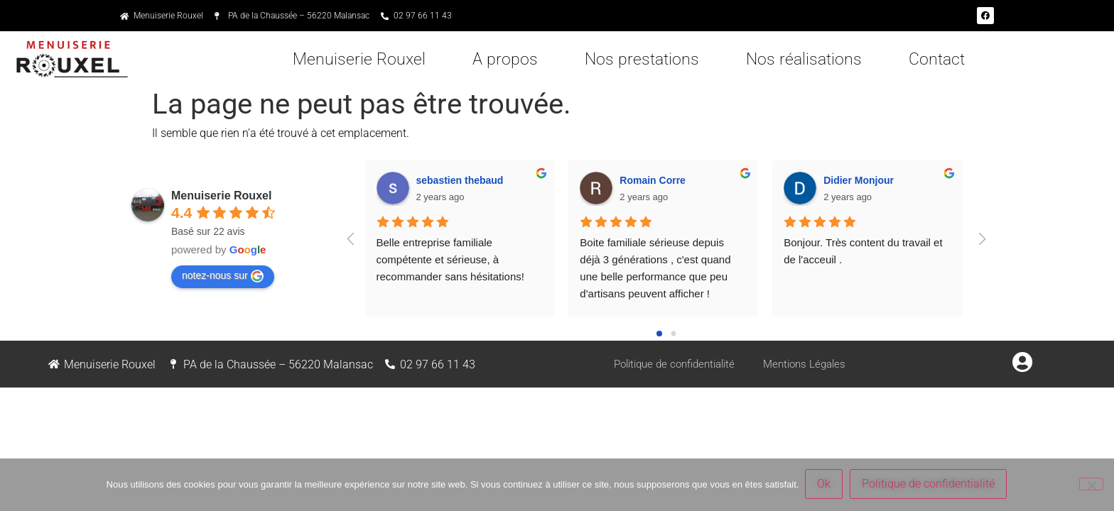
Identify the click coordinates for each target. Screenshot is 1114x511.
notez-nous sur (223, 276)
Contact (937, 59)
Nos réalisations (804, 59)
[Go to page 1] (673, 333)
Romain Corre (653, 180)
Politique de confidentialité (671, 363)
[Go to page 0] (659, 333)
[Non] (1091, 484)
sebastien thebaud (460, 180)
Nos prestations (642, 59)
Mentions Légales (811, 363)
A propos (505, 59)
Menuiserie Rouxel (359, 59)
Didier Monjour (858, 180)
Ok (824, 485)
